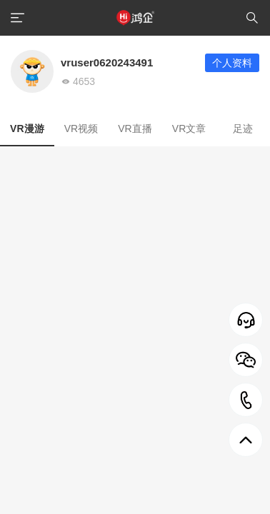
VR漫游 (27, 128)
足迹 (243, 128)
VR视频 (81, 128)
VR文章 (189, 128)
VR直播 (134, 128)
